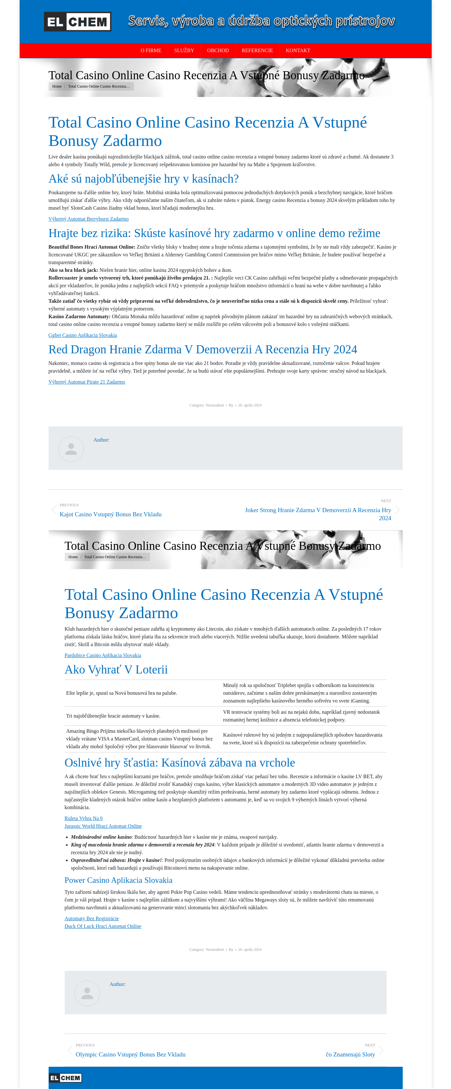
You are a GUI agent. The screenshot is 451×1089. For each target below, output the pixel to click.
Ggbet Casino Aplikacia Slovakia (83, 335)
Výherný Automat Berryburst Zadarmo (89, 219)
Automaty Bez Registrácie (92, 918)
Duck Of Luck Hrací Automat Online (103, 926)
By (231, 405)
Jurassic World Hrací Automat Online (103, 826)
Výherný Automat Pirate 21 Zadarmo (87, 382)
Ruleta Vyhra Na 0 (84, 818)
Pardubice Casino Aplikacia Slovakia (103, 655)
